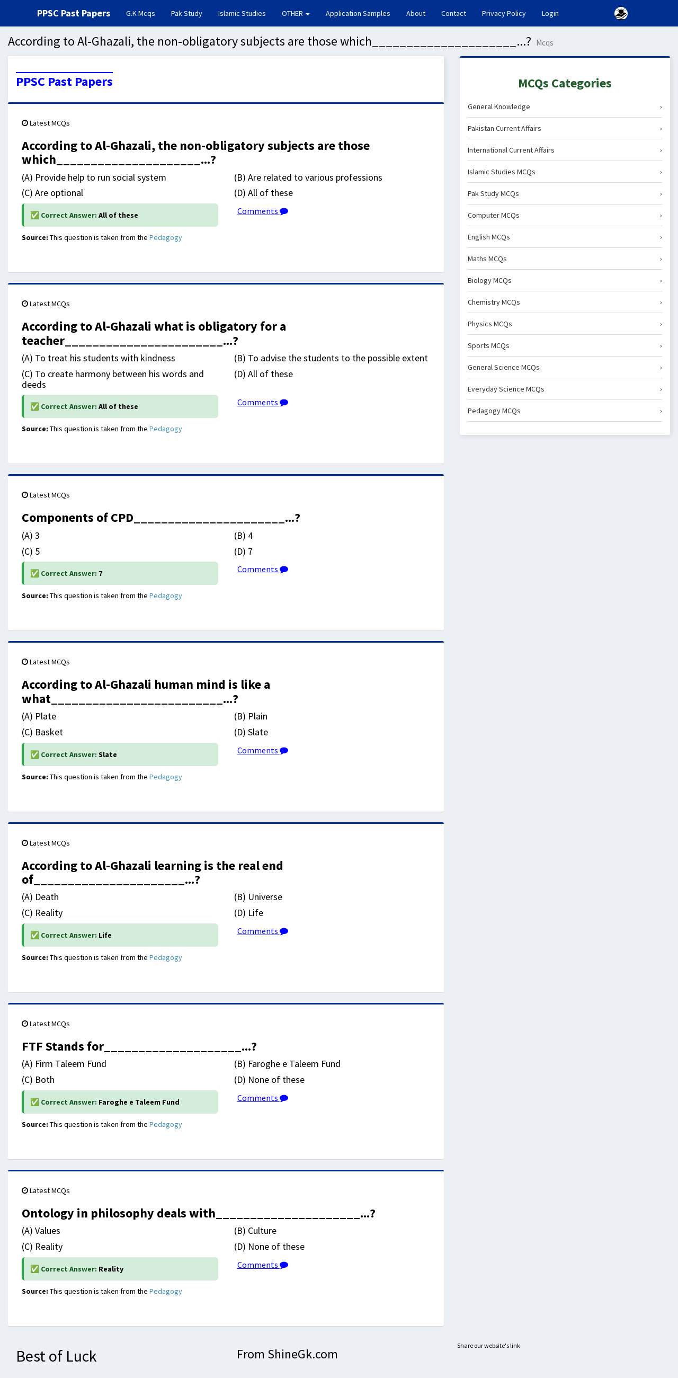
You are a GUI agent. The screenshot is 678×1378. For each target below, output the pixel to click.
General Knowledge (565, 106)
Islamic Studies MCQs (565, 171)
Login (550, 13)
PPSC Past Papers (64, 81)
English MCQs (565, 237)
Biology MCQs (565, 280)
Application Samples (358, 13)
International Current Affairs (565, 150)
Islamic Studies (242, 13)
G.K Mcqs (144, 12)
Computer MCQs (565, 215)
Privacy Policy (504, 13)
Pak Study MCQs (565, 193)
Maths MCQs (565, 258)
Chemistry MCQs (565, 302)
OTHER (296, 13)
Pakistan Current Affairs (565, 128)
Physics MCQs (565, 323)
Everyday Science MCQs (565, 389)
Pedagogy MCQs (565, 410)
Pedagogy (165, 237)
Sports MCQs (565, 345)
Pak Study (186, 13)
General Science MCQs (565, 367)
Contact (453, 13)
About (415, 13)
